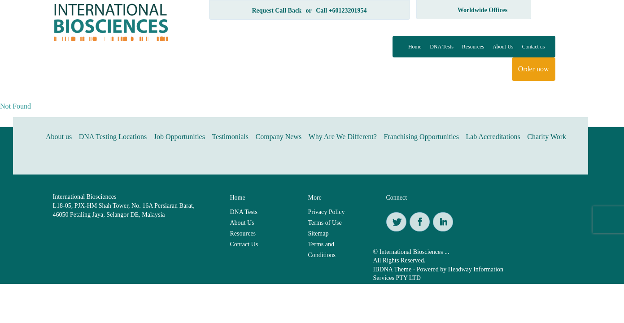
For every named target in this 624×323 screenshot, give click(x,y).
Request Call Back (276, 10)
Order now (533, 69)
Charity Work (546, 136)
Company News (278, 136)
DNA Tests (442, 47)
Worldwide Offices (483, 10)
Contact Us (244, 244)
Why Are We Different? (343, 136)
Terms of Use (325, 222)
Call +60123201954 (341, 10)
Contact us (533, 47)
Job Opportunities (179, 136)
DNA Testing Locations (113, 136)
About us (59, 136)
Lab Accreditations (493, 136)
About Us (503, 47)
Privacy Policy (326, 212)
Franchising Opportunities (421, 136)
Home (414, 47)
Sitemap (318, 233)
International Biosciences (85, 196)
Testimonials (230, 136)
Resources (473, 47)
